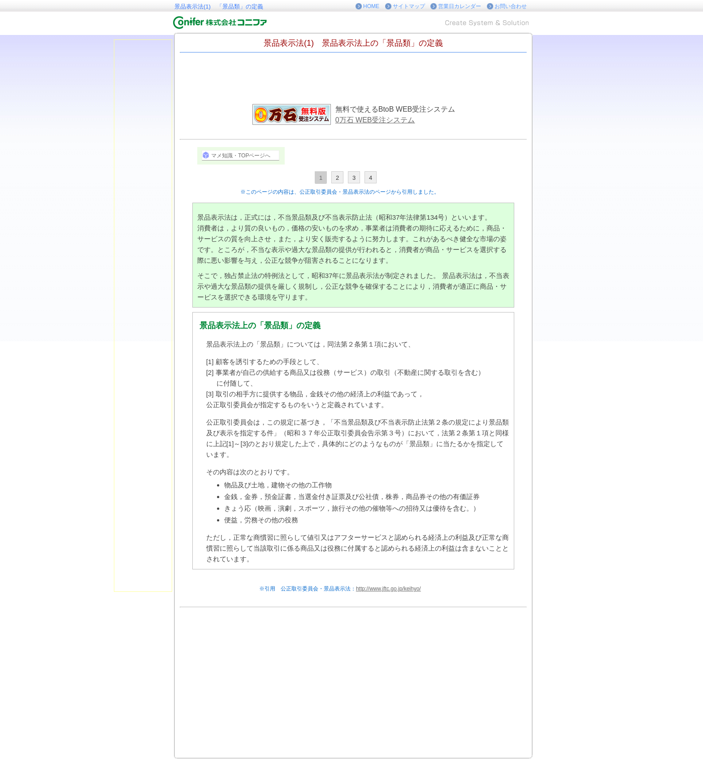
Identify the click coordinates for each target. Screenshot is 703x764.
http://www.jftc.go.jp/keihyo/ (388, 589)
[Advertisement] (562, 173)
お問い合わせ (511, 6)
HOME (371, 6)
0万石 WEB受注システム (375, 120)
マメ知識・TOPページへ (240, 155)
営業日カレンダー (459, 6)
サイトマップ (409, 6)
